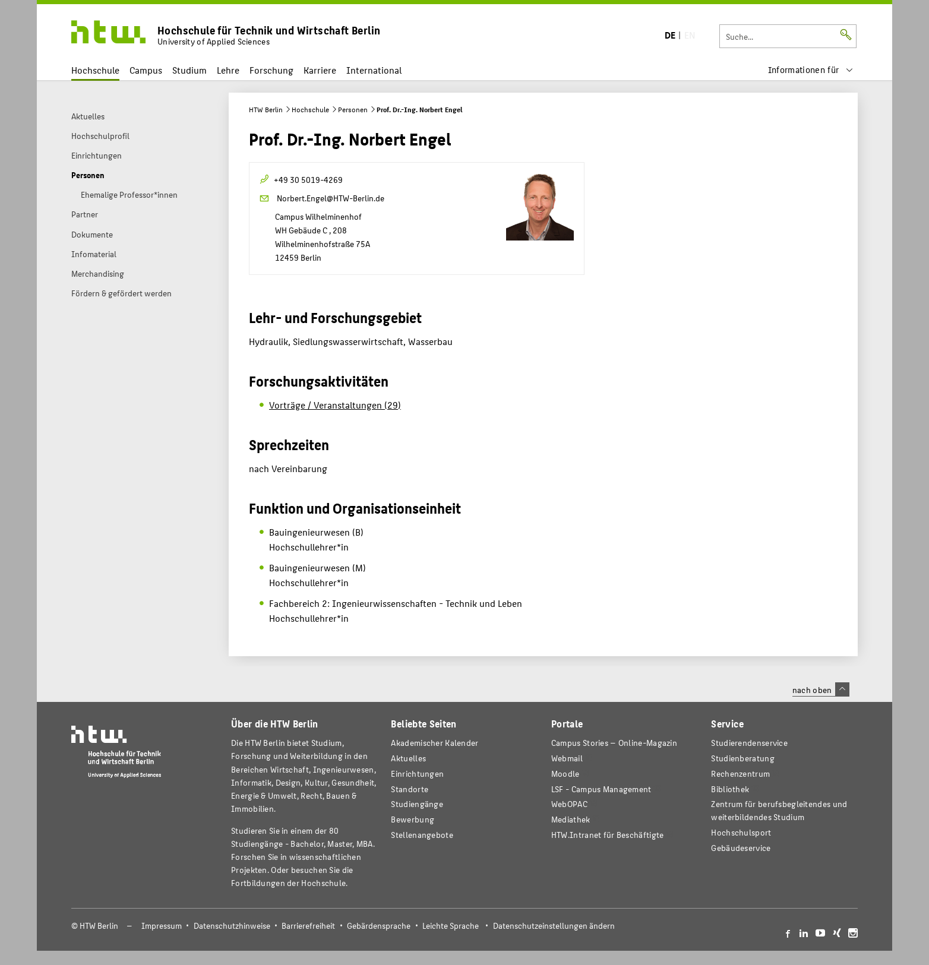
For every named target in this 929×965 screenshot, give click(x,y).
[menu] (810, 69)
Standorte (409, 789)
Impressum (161, 925)
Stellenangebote (422, 834)
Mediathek (570, 819)
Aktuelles (408, 758)
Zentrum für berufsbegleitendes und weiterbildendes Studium (779, 810)
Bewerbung (412, 819)
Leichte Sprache (450, 925)
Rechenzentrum (740, 773)
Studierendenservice (749, 742)
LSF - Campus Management (601, 789)
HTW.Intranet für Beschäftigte (607, 834)
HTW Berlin (266, 109)
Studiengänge (417, 804)
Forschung (271, 69)
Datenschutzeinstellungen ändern (554, 925)
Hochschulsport (741, 832)
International (374, 69)
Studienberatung (742, 758)
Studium (189, 69)
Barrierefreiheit (308, 925)
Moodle (565, 773)
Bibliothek (730, 789)
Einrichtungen (417, 773)
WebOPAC (569, 804)
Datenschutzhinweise (232, 925)
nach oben (820, 689)
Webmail (567, 758)
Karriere (320, 69)
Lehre (228, 69)
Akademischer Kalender (434, 742)
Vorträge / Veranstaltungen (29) (335, 404)
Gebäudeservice (740, 847)
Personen (353, 109)
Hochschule (95, 69)
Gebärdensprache (378, 925)
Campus (145, 69)
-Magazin (614, 742)
